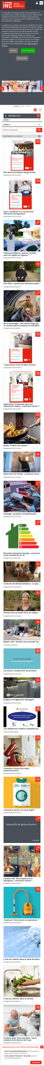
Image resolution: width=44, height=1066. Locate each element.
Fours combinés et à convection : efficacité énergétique (19, 212)
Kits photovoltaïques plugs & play (19, 172)
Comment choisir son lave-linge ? (19, 810)
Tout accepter (28, 51)
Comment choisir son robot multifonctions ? (16, 769)
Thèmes (6, 120)
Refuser (13, 51)
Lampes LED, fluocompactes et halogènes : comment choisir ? (18, 879)
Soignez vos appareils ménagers (19, 699)
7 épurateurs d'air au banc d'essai (19, 364)
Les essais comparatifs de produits (20, 670)
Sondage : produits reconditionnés (20, 514)
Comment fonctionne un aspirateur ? (21, 920)
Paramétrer (22, 58)
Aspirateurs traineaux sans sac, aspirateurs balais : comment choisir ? (21, 405)
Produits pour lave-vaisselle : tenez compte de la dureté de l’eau (20, 1039)
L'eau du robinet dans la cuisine (18, 998)
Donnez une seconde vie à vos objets (21, 612)
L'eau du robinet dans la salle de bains (22, 959)
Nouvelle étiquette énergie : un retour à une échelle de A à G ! (22, 554)
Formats (6, 125)
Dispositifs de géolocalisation (21, 824)
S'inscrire (36, 1062)
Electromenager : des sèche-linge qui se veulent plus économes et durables (21, 324)
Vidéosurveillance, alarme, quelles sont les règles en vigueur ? (20, 254)
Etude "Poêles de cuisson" (16, 445)
